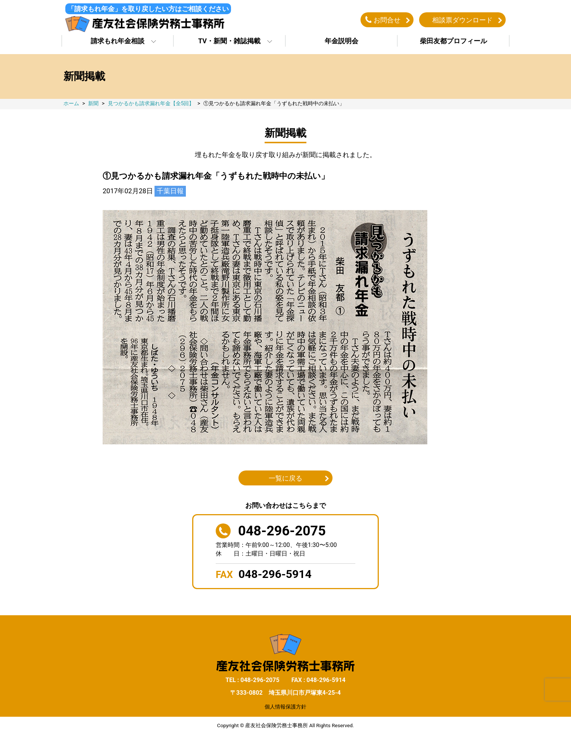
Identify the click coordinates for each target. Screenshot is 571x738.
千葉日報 (170, 192)
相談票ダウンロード (462, 20)
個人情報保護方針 (285, 707)
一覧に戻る (285, 479)
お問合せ (387, 20)
